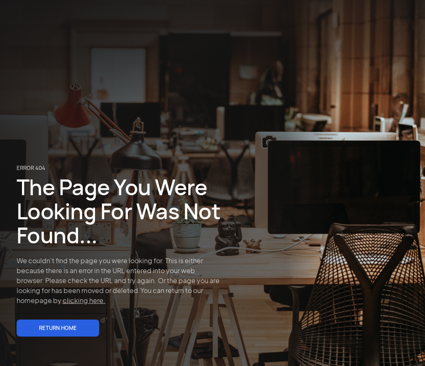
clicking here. (84, 300)
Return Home (58, 328)
